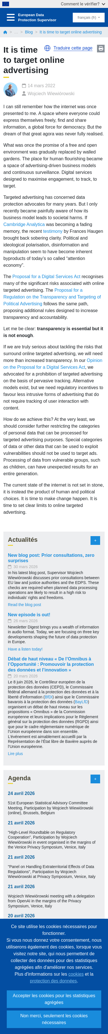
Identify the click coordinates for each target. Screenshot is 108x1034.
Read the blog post (24, 604)
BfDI (48, 697)
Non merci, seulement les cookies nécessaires (54, 1019)
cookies (75, 974)
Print (101, 48)
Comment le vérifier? (83, 3)
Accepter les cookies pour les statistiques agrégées (54, 999)
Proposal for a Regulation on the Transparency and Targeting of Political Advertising (52, 297)
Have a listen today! (25, 649)
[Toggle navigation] (10, 17)
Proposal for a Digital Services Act (46, 276)
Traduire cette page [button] (73, 48)
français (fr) (87, 17)
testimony (52, 231)
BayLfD (81, 702)
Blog (29, 32)
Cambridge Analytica (24, 224)
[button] (47, 48)
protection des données (53, 980)
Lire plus (15, 753)
